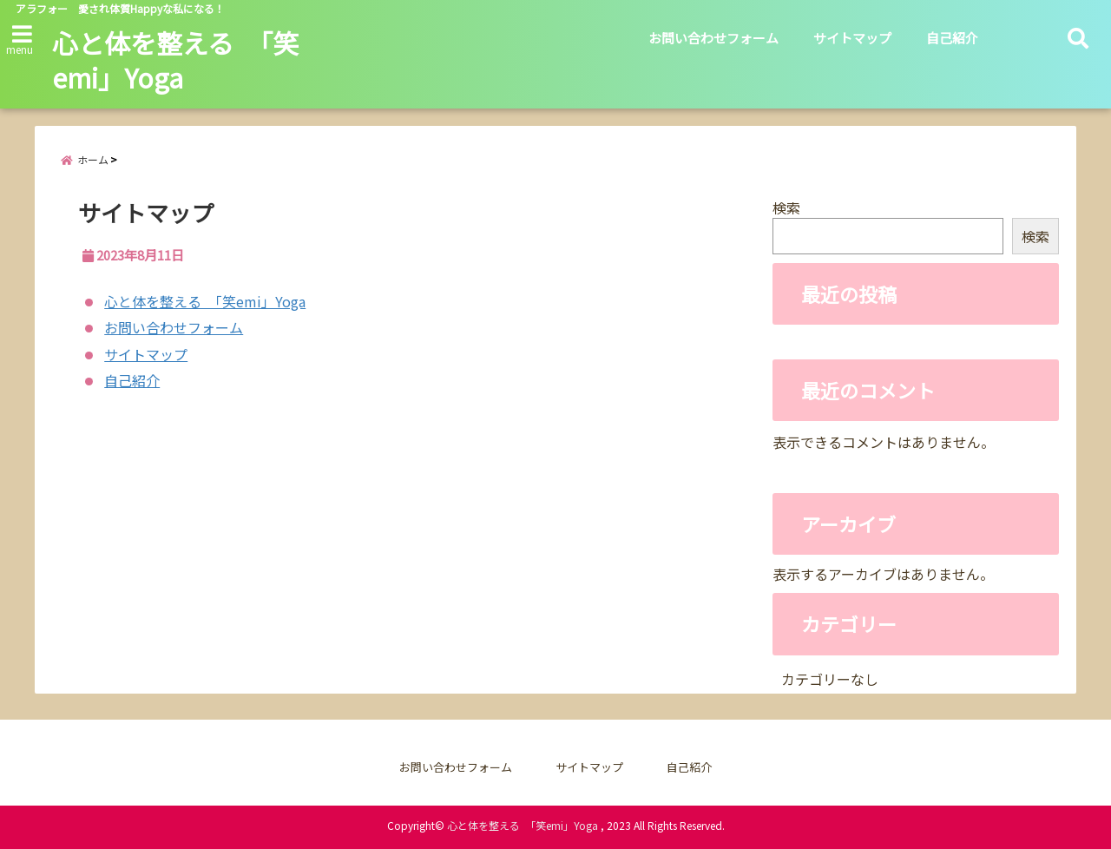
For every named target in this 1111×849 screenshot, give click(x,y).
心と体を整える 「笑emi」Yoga (175, 60)
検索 (786, 207)
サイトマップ (852, 38)
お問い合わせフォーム (713, 38)
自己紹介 (952, 38)
